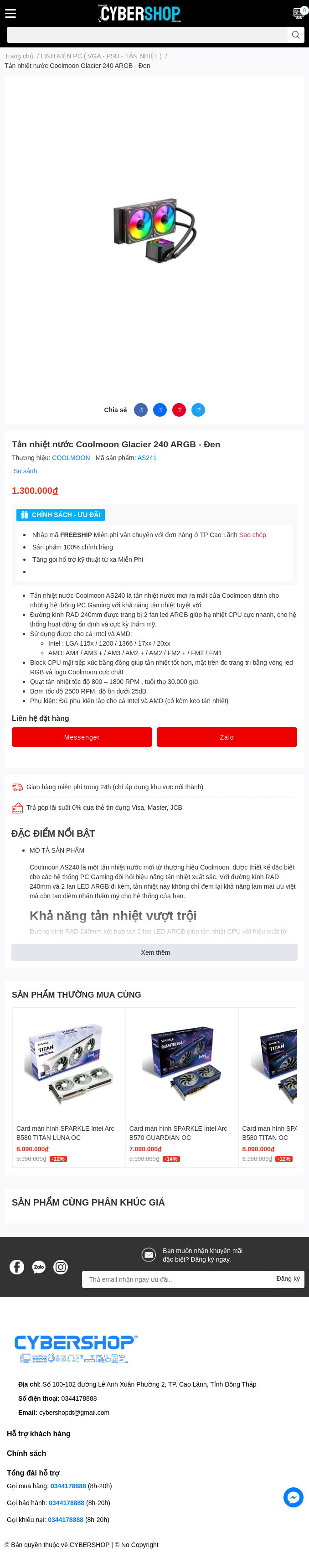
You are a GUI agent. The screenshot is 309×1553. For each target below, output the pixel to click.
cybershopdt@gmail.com (74, 1412)
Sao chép (252, 534)
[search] (296, 35)
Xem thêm (155, 952)
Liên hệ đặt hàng (40, 718)
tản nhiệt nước (121, 867)
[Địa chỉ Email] (193, 1279)
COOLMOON (72, 457)
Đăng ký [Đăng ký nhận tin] (288, 1278)
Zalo (227, 737)
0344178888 (79, 1398)
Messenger (82, 737)
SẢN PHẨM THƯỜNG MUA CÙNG (76, 994)
